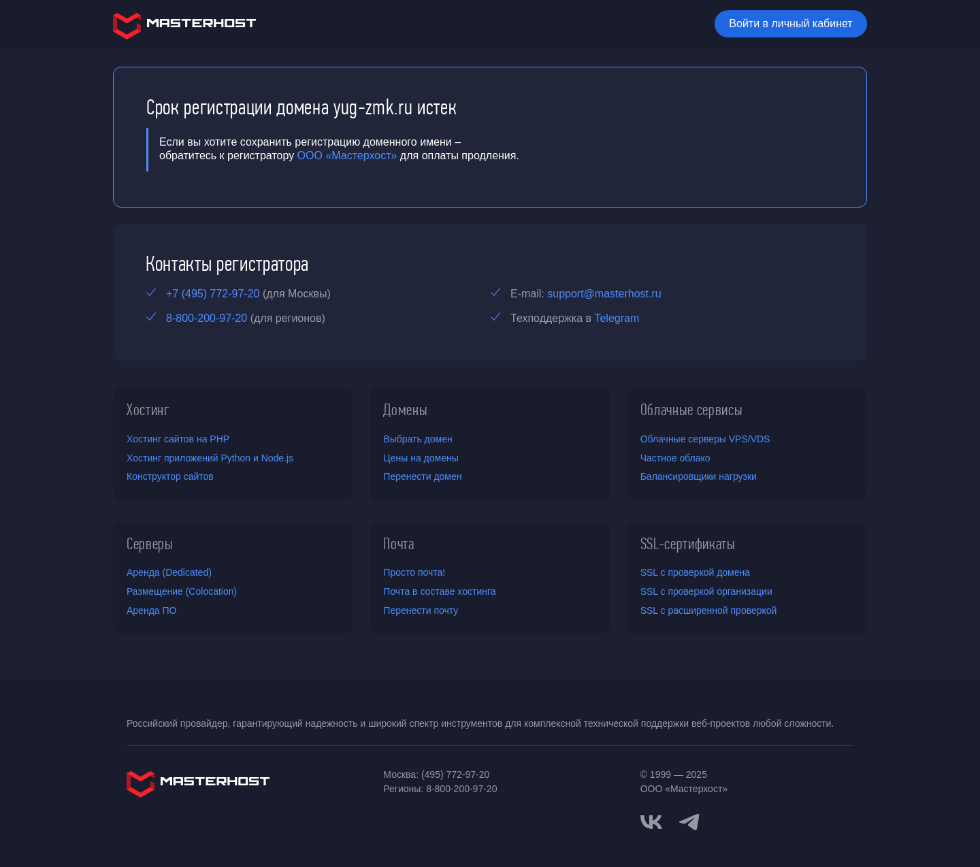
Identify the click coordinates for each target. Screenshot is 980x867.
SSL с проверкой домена (695, 572)
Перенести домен (422, 476)
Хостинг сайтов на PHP (178, 439)
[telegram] (689, 820)
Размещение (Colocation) (182, 591)
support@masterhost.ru (604, 293)
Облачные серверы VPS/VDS (705, 439)
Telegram (616, 318)
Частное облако (675, 458)
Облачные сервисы (691, 409)
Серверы (150, 543)
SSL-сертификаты (688, 543)
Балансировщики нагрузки (698, 476)
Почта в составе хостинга (439, 591)
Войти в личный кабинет (790, 23)
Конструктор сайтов (170, 476)
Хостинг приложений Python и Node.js (210, 458)
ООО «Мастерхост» (347, 155)
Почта (398, 543)
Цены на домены (420, 458)
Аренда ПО (151, 610)
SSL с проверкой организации (706, 591)
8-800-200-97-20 (206, 318)
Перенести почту (420, 610)
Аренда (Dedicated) (169, 572)
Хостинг (148, 409)
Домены (405, 409)
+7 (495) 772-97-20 (212, 293)
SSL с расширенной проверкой (708, 610)
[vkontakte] (651, 822)
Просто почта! (414, 572)
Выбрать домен (417, 439)
